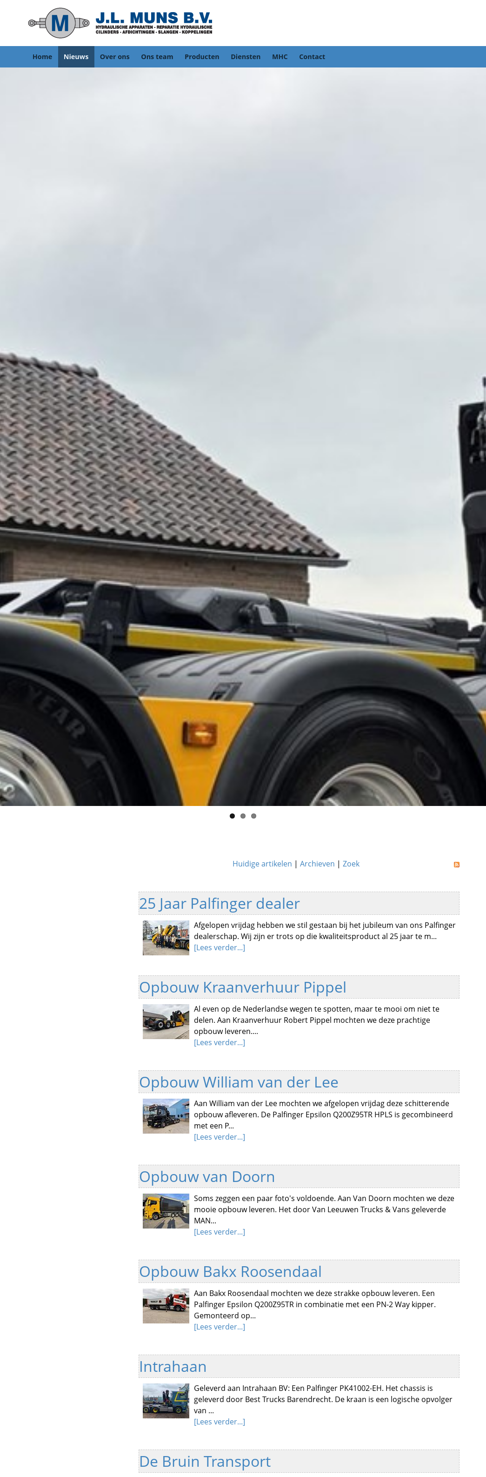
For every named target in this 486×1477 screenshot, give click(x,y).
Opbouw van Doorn (207, 1176)
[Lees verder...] (219, 947)
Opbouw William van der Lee (239, 1082)
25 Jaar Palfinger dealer (219, 903)
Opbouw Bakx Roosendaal (230, 1271)
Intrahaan (173, 1366)
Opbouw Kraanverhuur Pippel (242, 987)
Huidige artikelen (262, 864)
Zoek (351, 864)
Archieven (317, 864)
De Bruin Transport (205, 1461)
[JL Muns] (120, 22)
